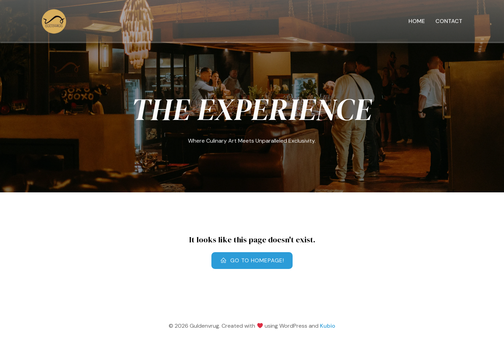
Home (416, 21)
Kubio (327, 325)
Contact (448, 21)
